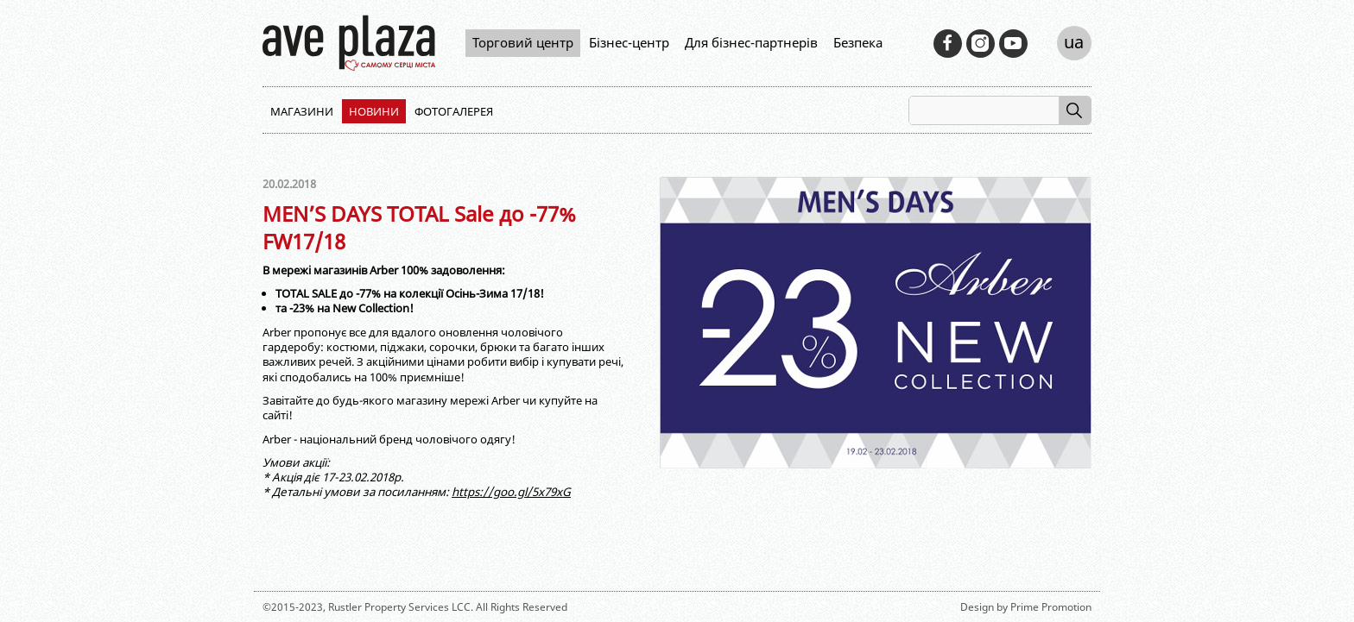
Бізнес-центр (629, 42)
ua (1074, 41)
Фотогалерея (453, 111)
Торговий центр (522, 42)
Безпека (858, 42)
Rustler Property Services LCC (399, 607)
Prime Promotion (1050, 607)
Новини (374, 111)
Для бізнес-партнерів (751, 42)
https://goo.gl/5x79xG (511, 491)
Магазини (301, 111)
